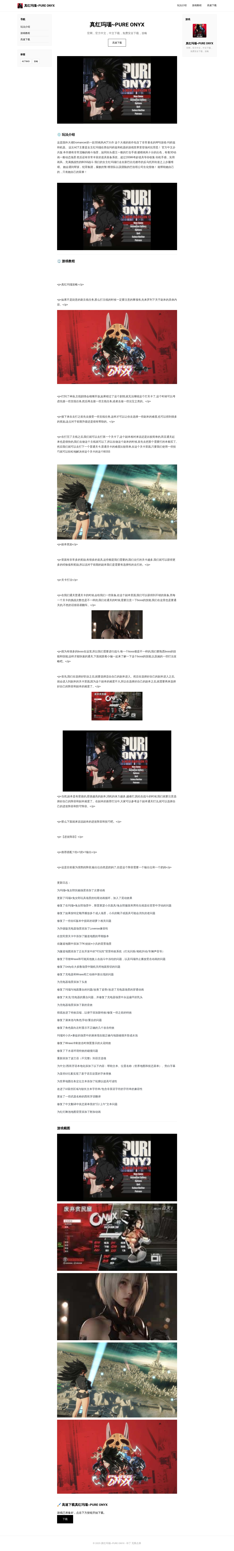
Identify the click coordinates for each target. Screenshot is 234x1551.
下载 (65, 1519)
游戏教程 (197, 5)
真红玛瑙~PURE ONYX (36, 5)
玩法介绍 (182, 5)
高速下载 (212, 5)
